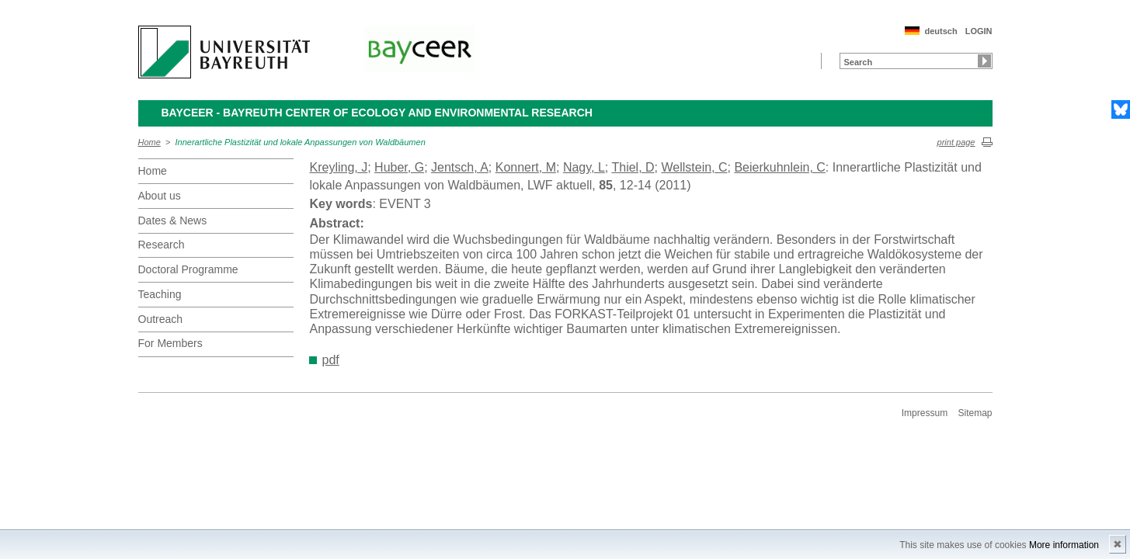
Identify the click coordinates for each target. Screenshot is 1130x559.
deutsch (940, 31)
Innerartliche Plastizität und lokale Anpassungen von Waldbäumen (301, 142)
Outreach (160, 319)
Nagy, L (584, 167)
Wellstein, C (694, 167)
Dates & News (172, 220)
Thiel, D (632, 167)
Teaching (160, 294)
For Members (170, 343)
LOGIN (979, 31)
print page (956, 142)
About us (159, 195)
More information (1064, 545)
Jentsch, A (460, 167)
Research (161, 244)
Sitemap (975, 413)
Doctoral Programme (188, 269)
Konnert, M (525, 167)
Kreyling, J (339, 167)
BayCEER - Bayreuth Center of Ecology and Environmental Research (377, 112)
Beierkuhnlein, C (779, 167)
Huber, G (399, 167)
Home (149, 142)
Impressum (924, 413)
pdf (330, 359)
